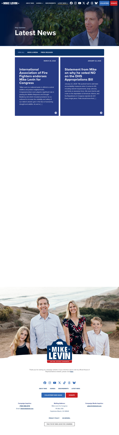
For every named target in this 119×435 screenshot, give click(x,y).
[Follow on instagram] (75, 3)
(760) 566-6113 (25, 406)
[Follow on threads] (92, 3)
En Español (66, 418)
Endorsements (50, 3)
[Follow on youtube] (79, 3)
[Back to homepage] (10, 3)
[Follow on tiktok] (88, 3)
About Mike (30, 3)
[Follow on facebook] (71, 3)
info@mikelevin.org (26, 408)
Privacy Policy (54, 418)
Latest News (62, 3)
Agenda (39, 3)
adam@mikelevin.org (94, 406)
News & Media (32, 52)
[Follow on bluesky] (96, 3)
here (71, 371)
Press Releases (47, 52)
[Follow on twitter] (83, 3)
